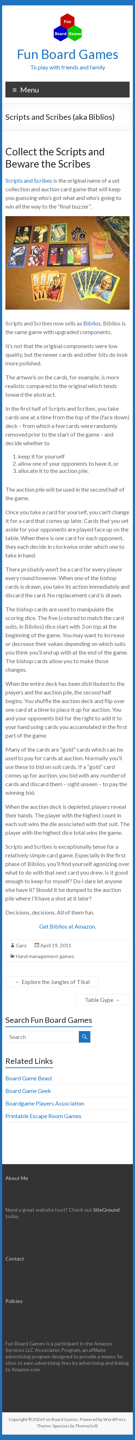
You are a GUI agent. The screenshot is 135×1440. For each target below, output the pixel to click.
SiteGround (106, 1210)
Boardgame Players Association (44, 1103)
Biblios (92, 323)
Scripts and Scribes (28, 180)
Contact (14, 1259)
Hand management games (45, 956)
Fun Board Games (67, 54)
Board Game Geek (28, 1090)
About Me (16, 1178)
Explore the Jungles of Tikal (52, 981)
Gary (21, 945)
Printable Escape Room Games (43, 1115)
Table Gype (102, 999)
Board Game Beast (28, 1078)
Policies (14, 1301)
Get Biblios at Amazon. (67, 926)
